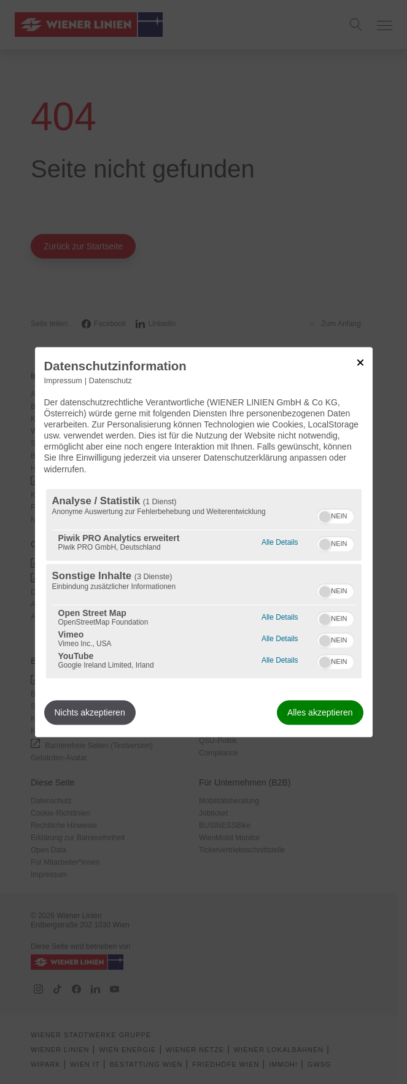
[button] (324, 516)
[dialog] (204, 542)
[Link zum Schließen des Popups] (360, 362)
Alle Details (280, 541)
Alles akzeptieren (320, 712)
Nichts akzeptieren (90, 712)
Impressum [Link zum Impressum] (63, 380)
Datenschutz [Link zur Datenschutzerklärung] (110, 380)
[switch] (335, 514)
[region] (203, 583)
